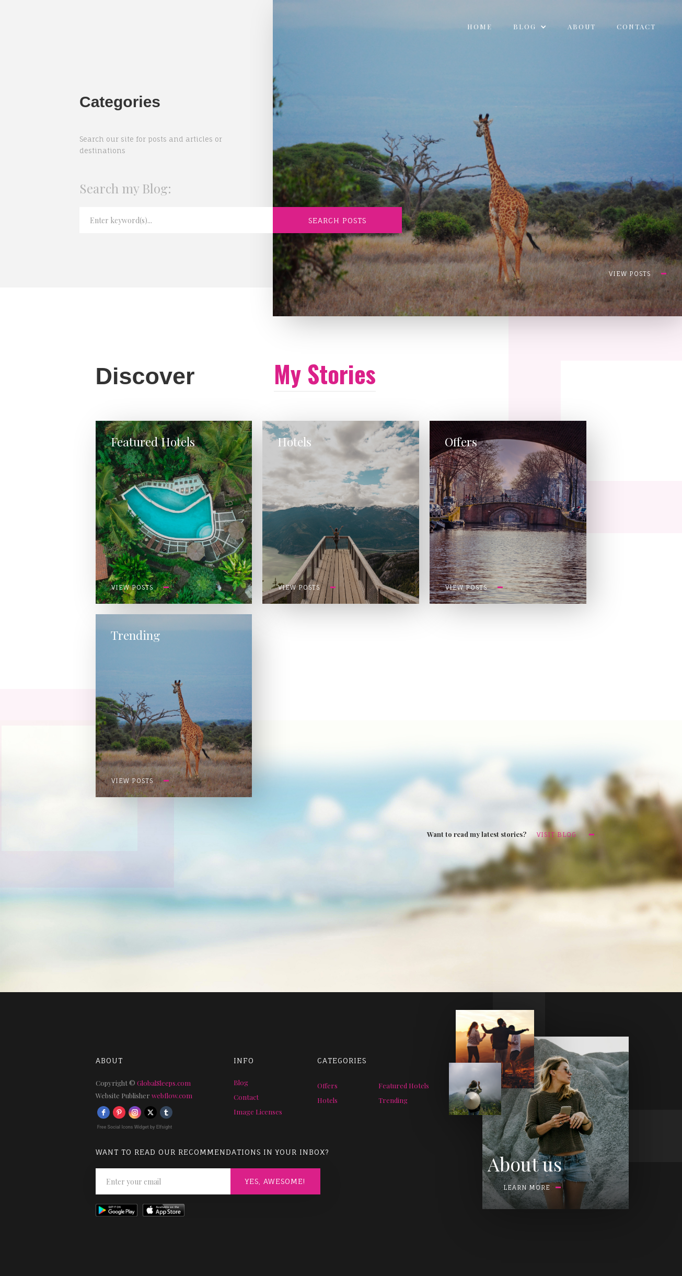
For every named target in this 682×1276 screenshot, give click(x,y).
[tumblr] (166, 1112)
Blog (241, 1082)
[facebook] (103, 1112)
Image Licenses (258, 1111)
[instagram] (135, 1112)
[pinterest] (119, 1112)
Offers (327, 1085)
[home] (8, 24)
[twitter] (150, 1112)
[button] (530, 26)
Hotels (327, 1100)
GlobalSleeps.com (164, 1082)
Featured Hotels (403, 1085)
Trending (393, 1100)
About (582, 26)
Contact (636, 26)
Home (479, 26)
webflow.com (172, 1095)
